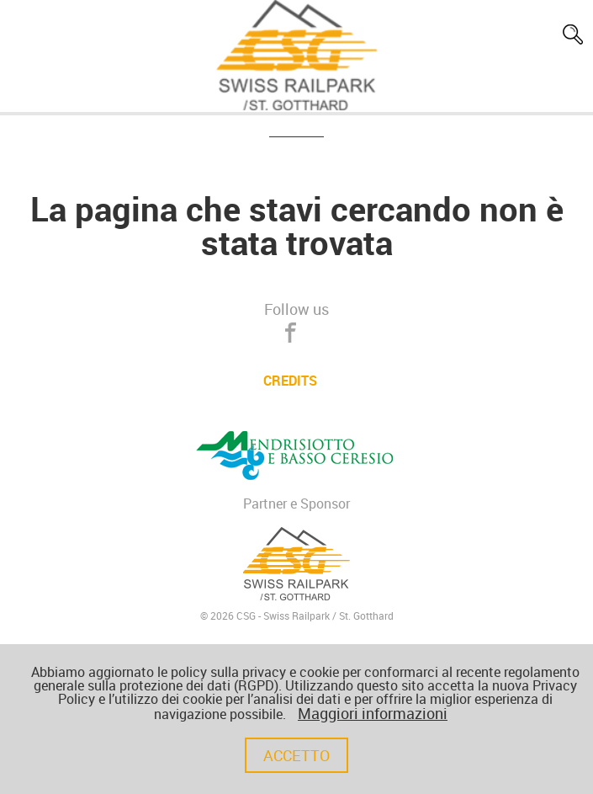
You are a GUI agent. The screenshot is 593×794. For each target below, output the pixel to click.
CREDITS (290, 380)
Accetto (296, 755)
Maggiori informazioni (372, 713)
